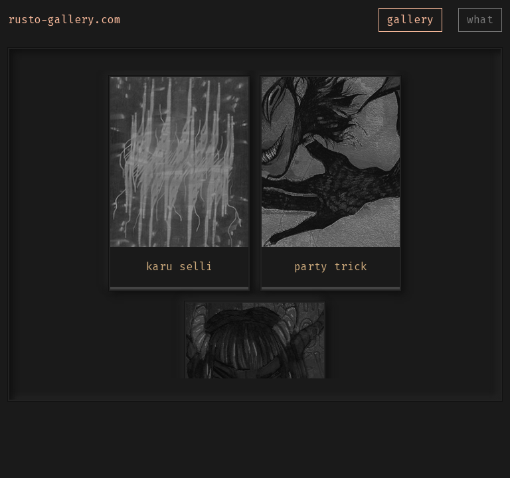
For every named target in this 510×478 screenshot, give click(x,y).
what (480, 20)
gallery (410, 20)
